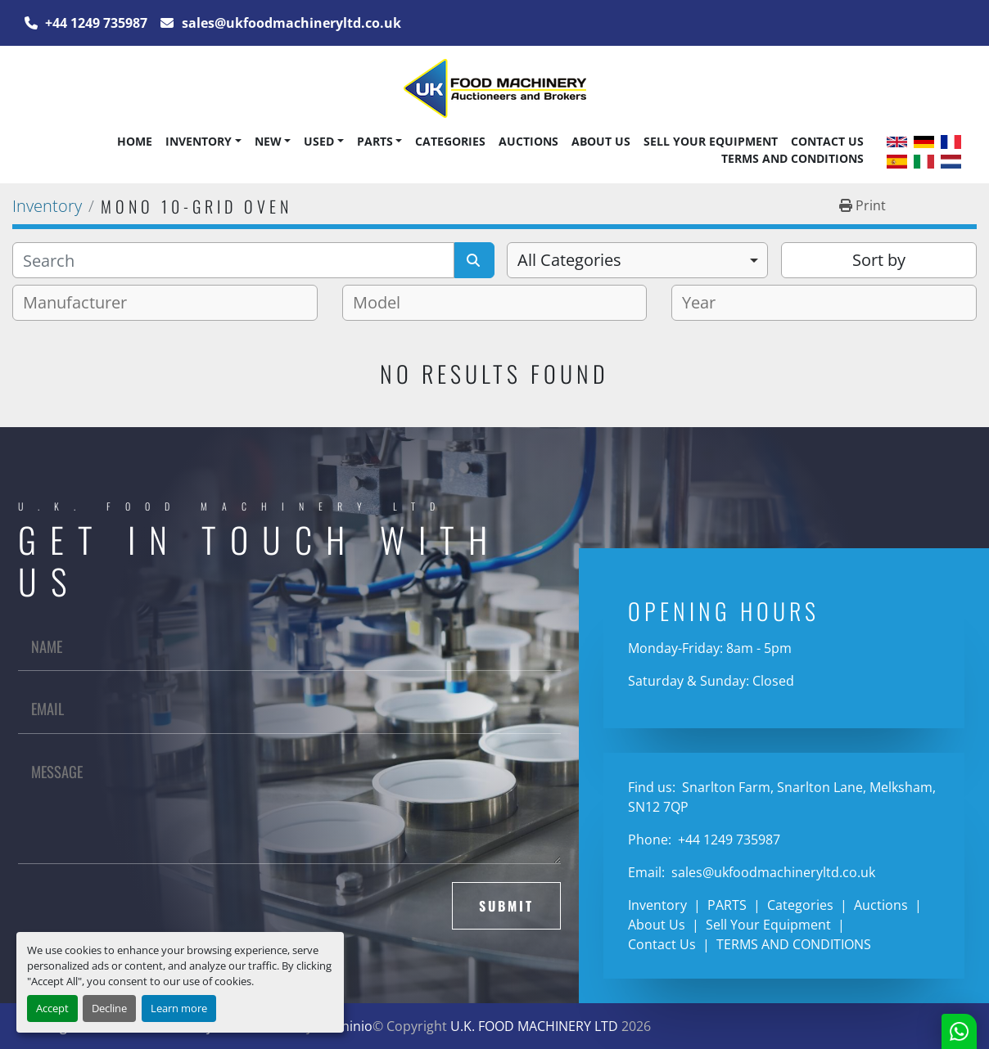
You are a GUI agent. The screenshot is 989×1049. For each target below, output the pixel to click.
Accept (52, 1008)
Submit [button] (506, 906)
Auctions (528, 141)
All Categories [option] (569, 260)
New (268, 141)
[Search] (233, 260)
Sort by (878, 260)
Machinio (344, 1026)
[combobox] (637, 260)
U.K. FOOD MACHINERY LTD (534, 1026)
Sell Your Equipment (711, 141)
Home (134, 141)
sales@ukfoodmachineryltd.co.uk (289, 23)
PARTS (375, 141)
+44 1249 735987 (94, 23)
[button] (203, 141)
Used (319, 141)
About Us (600, 141)
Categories (450, 141)
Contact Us (827, 141)
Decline (109, 1008)
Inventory (198, 141)
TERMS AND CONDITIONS (792, 158)
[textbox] (81, 302)
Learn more (179, 1008)
